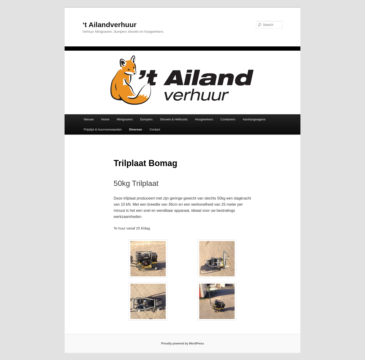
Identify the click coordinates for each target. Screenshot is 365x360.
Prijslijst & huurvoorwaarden (103, 129)
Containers (227, 119)
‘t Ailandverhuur (110, 25)
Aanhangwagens (254, 119)
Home (105, 119)
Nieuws (89, 119)
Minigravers (125, 119)
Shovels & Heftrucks (173, 119)
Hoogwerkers (204, 119)
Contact (154, 129)
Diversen (135, 129)
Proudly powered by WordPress (182, 343)
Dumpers (146, 119)
